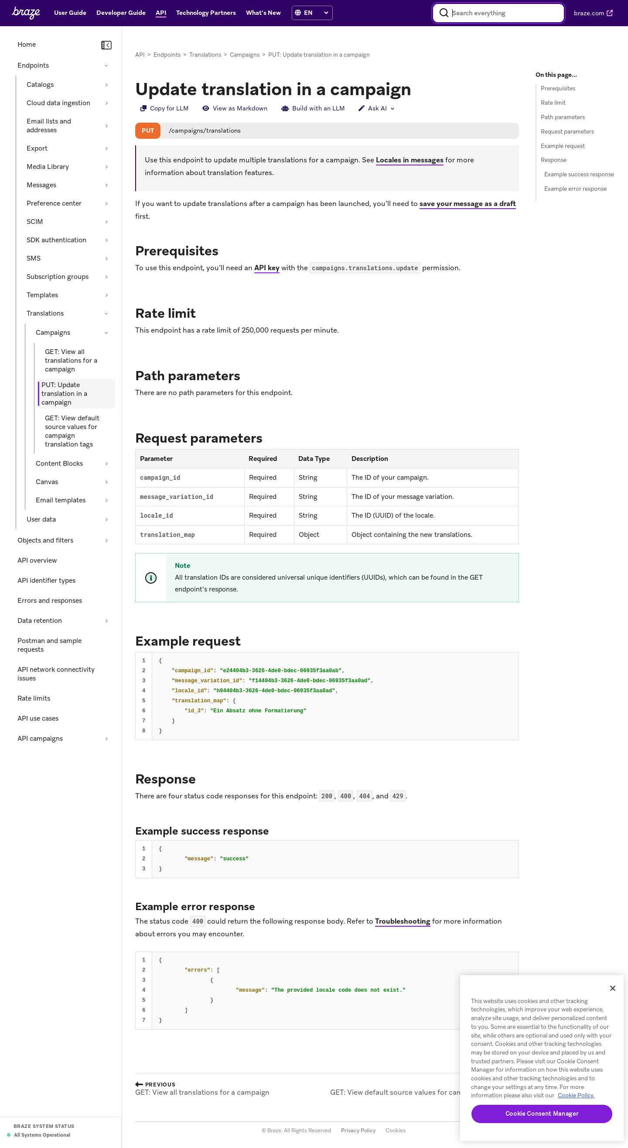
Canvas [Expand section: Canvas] (47, 482)
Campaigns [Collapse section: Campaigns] (53, 332)
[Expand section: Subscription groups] (106, 277)
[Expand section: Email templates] (106, 500)
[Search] (444, 13)
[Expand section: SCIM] (106, 222)
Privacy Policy (358, 1130)
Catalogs (40, 84)
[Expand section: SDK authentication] (106, 240)
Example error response (575, 188)
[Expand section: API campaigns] (106, 738)
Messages (41, 185)
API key (267, 268)
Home (26, 44)
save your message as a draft (468, 203)
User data (41, 519)
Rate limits (33, 698)
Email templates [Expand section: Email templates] (60, 500)
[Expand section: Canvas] (106, 482)
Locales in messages (410, 160)
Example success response (579, 174)
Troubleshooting (402, 921)
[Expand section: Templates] (106, 295)
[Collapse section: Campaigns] (106, 332)
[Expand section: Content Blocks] (106, 463)
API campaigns (40, 738)
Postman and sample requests (49, 645)
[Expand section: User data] (106, 519)
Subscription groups (58, 276)
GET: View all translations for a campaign (71, 360)
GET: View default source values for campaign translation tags (72, 431)
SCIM (35, 221)
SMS (34, 258)
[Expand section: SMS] (106, 258)
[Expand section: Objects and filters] (106, 540)
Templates (42, 295)
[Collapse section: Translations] (106, 313)
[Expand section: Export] (106, 148)
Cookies (396, 1130)
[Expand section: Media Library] (106, 167)
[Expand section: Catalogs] (106, 84)
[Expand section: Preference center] (106, 203)
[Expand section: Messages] (106, 185)
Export (37, 148)
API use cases (37, 718)
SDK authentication (56, 240)
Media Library (48, 166)
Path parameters (563, 117)
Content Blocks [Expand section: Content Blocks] (59, 463)
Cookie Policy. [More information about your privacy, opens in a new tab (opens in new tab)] (576, 1095)
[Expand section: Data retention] (106, 620)
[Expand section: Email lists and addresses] (106, 125)
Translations (45, 313)
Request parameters (567, 131)
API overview (37, 560)
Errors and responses (49, 600)
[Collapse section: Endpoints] (106, 65)
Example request (563, 146)
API (140, 54)
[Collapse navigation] (106, 45)
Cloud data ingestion (58, 103)
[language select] (316, 12)
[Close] (612, 988)
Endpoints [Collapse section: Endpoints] (33, 65)
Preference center (54, 203)
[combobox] (498, 13)
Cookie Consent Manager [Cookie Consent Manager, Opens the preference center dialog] (541, 1113)
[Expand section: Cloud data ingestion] (106, 103)
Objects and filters (45, 540)
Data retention (39, 620)
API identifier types (46, 580)
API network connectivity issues (56, 674)
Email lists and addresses (49, 125)
